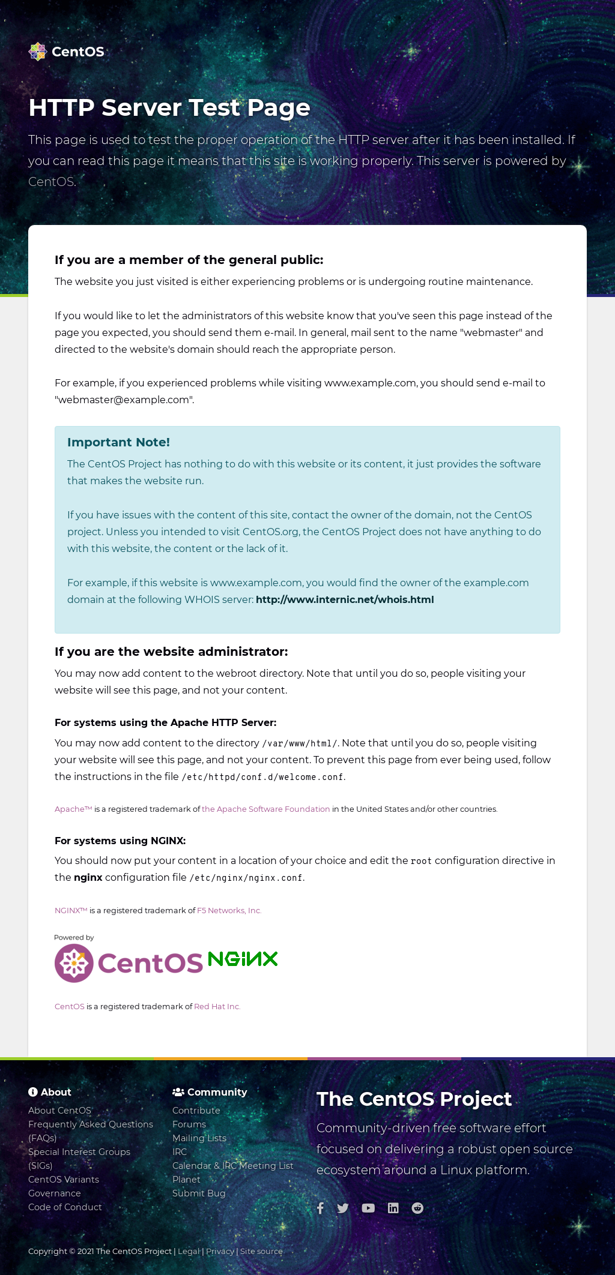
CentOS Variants (63, 1179)
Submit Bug (199, 1193)
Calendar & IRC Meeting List (233, 1165)
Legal (189, 1251)
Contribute (196, 1110)
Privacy (220, 1251)
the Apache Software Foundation (266, 809)
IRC (179, 1152)
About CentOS (59, 1110)
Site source (261, 1251)
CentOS (51, 182)
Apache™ (73, 809)
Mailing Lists (199, 1138)
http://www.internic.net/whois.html (345, 599)
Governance (54, 1193)
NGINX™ (71, 910)
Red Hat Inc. (217, 1006)
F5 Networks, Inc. (229, 910)
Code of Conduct (65, 1207)
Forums (189, 1124)
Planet (186, 1179)
